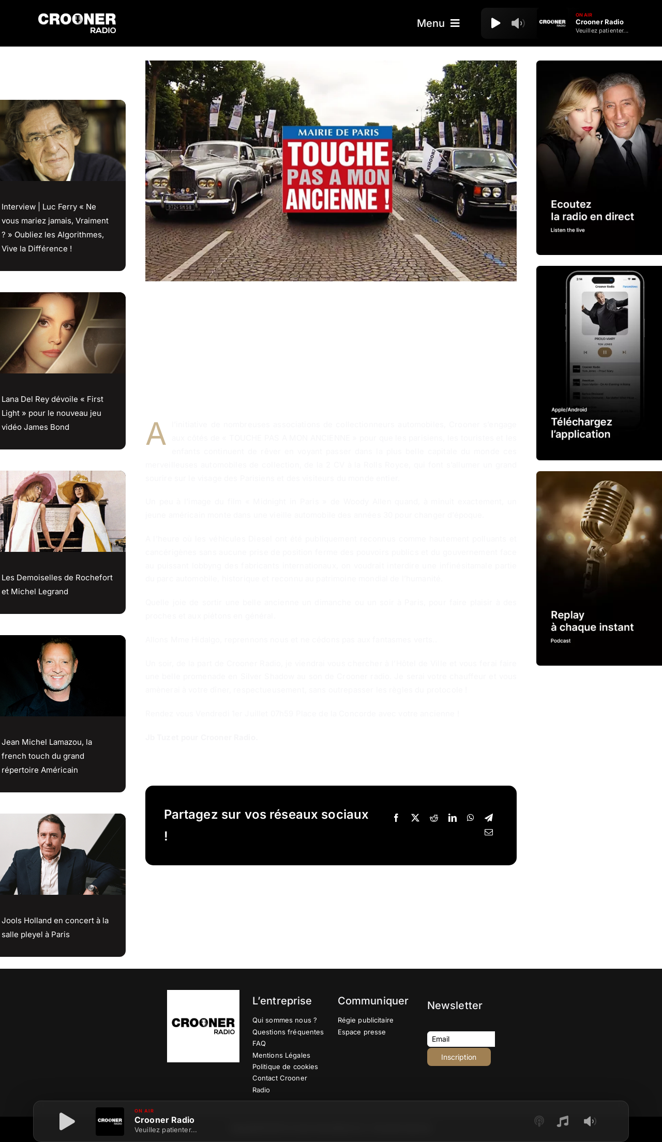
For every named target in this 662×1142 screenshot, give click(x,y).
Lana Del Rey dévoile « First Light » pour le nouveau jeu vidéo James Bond (52, 413)
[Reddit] (434, 818)
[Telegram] (488, 818)
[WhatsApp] (470, 818)
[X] (415, 818)
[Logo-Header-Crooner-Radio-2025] (77, 17)
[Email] (488, 832)
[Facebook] (396, 818)
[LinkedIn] (452, 818)
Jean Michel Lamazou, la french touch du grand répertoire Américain (47, 756)
